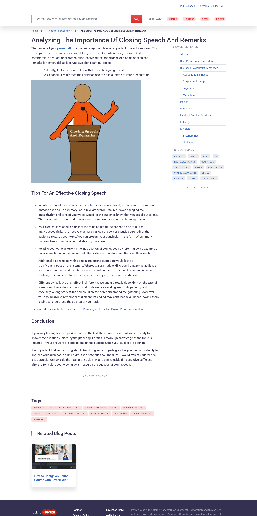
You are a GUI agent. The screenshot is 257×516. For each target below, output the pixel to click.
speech (87, 205)
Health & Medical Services (195, 115)
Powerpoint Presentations (101, 408)
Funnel (193, 156)
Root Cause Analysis (185, 162)
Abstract (185, 54)
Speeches (39, 419)
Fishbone (179, 156)
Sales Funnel (209, 178)
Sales (205, 156)
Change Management (185, 173)
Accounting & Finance (195, 74)
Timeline (173, 19)
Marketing (189, 95)
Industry (185, 122)
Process (220, 19)
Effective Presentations (64, 408)
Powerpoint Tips (133, 408)
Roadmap (189, 19)
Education (186, 108)
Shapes (190, 6)
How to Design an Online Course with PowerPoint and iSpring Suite (51, 479)
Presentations (100, 414)
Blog (181, 6)
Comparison (207, 162)
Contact (77, 510)
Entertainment (191, 135)
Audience (39, 408)
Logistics (188, 88)
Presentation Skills (46, 414)
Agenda (198, 167)
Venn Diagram (215, 167)
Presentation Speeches (59, 30)
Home (34, 30)
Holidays (188, 142)
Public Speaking (142, 414)
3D (222, 6)
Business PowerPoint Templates (199, 68)
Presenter (121, 414)
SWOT (205, 19)
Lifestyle (185, 128)
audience (65, 53)
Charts (192, 178)
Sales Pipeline (181, 167)
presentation (65, 48)
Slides (215, 6)
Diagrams (203, 6)
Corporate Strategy (194, 81)
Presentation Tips (74, 414)
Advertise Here (115, 510)
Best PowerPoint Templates (196, 61)
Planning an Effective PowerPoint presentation (113, 309)
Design (184, 101)
